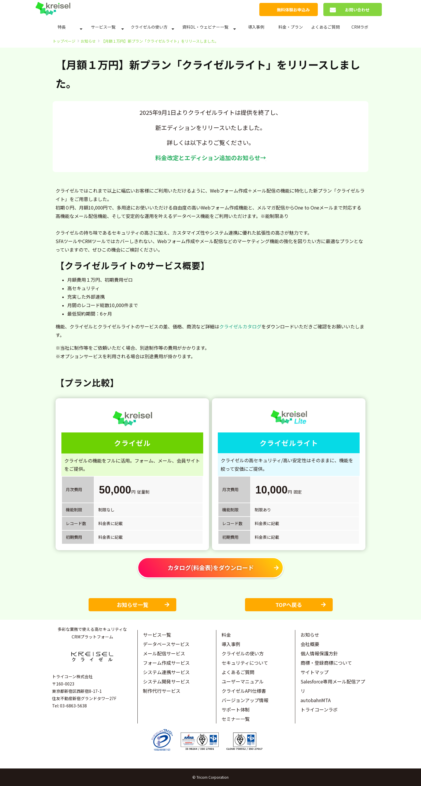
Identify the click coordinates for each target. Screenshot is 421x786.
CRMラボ (359, 27)
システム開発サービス (166, 681)
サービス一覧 (103, 27)
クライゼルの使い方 (149, 27)
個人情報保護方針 (319, 653)
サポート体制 (236, 709)
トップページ (64, 41)
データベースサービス (166, 644)
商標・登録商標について (326, 662)
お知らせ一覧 (132, 604)
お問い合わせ (357, 10)
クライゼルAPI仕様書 (244, 690)
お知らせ (88, 41)
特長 (62, 27)
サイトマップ (315, 672)
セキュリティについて (245, 662)
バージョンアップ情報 (245, 700)
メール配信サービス (164, 653)
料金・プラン (290, 27)
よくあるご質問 (325, 27)
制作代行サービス (161, 690)
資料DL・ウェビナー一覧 (205, 27)
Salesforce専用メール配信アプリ (333, 686)
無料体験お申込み (293, 10)
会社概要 (310, 644)
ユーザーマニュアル (243, 681)
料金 (226, 634)
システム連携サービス (166, 672)
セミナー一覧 (236, 718)
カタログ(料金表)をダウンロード (211, 567)
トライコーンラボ (319, 709)
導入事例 (256, 27)
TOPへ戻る (288, 604)
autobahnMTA (316, 700)
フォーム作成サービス (166, 662)
